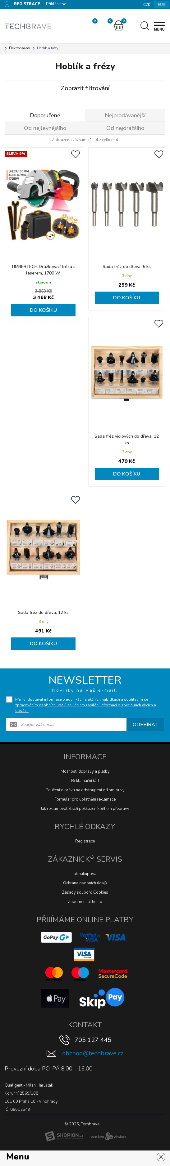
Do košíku (43, 310)
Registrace (85, 841)
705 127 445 (93, 1040)
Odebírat (145, 724)
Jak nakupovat (85, 874)
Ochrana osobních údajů (85, 883)
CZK (146, 4)
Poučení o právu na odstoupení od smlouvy (85, 790)
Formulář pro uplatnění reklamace (85, 799)
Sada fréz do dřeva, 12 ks (43, 612)
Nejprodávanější (125, 115)
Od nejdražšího (125, 128)
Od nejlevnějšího (45, 128)
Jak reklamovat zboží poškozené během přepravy (85, 808)
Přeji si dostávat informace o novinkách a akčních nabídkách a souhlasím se (85, 705)
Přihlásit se (56, 4)
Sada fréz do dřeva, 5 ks (127, 267)
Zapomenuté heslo (85, 902)
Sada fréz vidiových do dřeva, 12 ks (126, 439)
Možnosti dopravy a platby (85, 771)
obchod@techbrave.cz (92, 1053)
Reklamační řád (85, 781)
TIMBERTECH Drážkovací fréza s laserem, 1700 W (43, 270)
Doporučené (45, 115)
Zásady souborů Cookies (85, 892)
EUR (161, 4)
